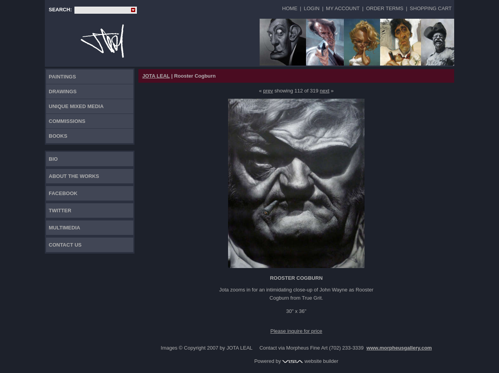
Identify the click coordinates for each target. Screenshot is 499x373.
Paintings (62, 77)
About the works (74, 176)
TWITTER (60, 210)
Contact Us (65, 245)
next (324, 91)
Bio (53, 159)
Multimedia (64, 228)
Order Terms (384, 8)
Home (289, 8)
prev (268, 91)
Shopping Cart (430, 8)
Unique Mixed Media (76, 106)
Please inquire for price (296, 331)
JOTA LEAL (156, 76)
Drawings (63, 91)
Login (311, 8)
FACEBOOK (63, 193)
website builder (310, 361)
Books (58, 136)
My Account (342, 8)
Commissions (67, 121)
